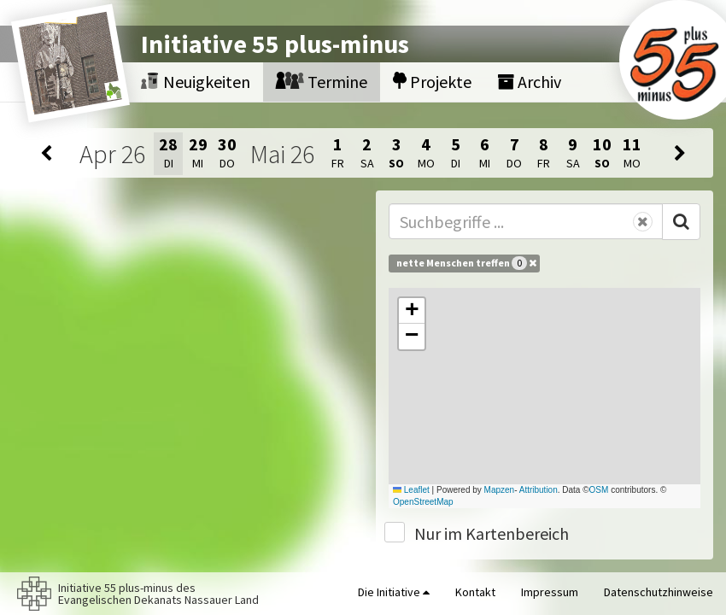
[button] (411, 311)
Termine (321, 81)
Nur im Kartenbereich (491, 533)
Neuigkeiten (195, 81)
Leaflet (411, 490)
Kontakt (475, 592)
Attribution (538, 490)
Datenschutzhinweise (658, 592)
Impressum (549, 592)
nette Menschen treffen (466, 263)
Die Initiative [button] (394, 592)
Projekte (432, 81)
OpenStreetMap (423, 502)
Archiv (529, 81)
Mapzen (499, 490)
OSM (599, 490)
